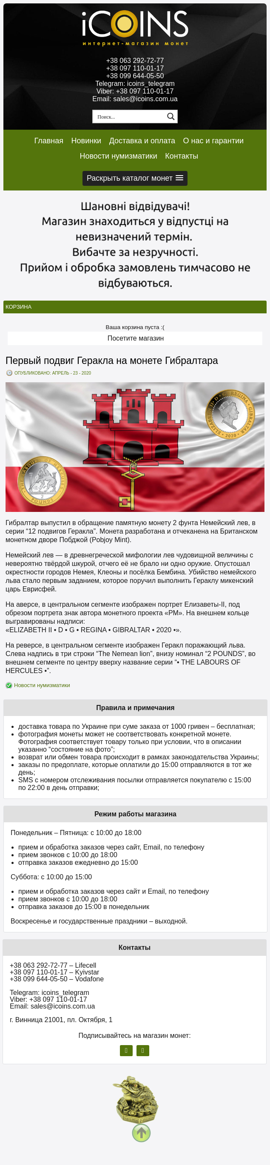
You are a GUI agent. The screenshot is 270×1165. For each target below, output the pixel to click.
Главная (49, 140)
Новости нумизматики (118, 156)
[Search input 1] (128, 116)
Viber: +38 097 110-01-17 (135, 91)
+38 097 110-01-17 (135, 68)
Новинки (86, 140)
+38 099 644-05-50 (135, 76)
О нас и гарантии (213, 140)
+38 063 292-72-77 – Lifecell (53, 965)
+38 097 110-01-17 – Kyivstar (54, 972)
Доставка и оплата (142, 140)
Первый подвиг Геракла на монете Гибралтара (112, 360)
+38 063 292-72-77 (135, 60)
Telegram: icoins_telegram (135, 83)
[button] (135, 178)
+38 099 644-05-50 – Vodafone (57, 979)
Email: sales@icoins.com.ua (134, 98)
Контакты (181, 156)
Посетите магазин (136, 338)
